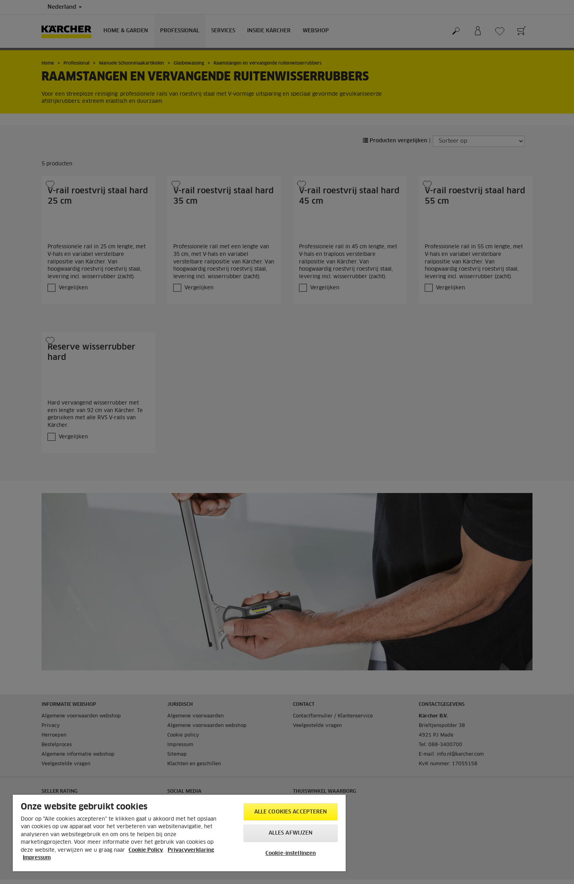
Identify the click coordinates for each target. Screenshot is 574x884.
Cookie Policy (146, 850)
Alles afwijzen (291, 833)
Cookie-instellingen (290, 853)
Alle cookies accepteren (290, 812)
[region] (179, 833)
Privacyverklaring (191, 850)
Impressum (37, 857)
